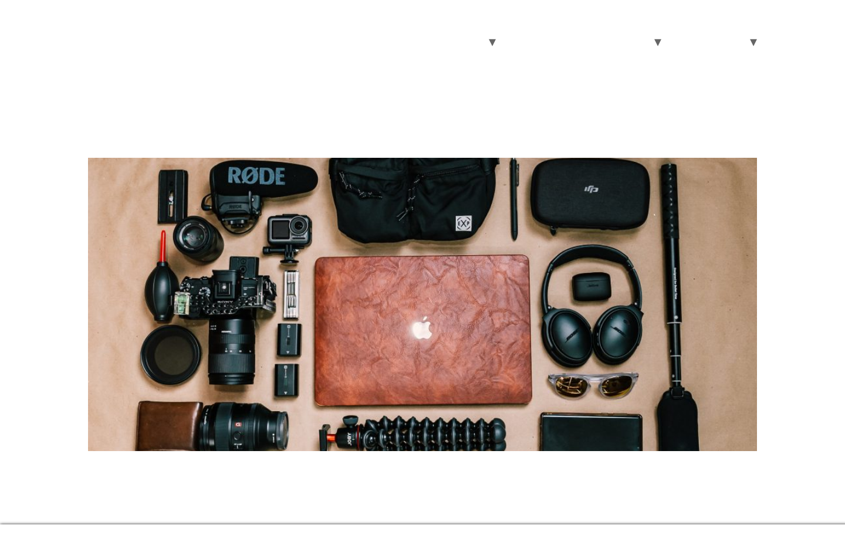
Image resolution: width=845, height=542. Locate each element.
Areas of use (452, 41)
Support (723, 41)
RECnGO (132, 28)
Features (523, 41)
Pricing (573, 41)
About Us (624, 41)
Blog (679, 41)
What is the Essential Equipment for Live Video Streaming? (333, 137)
